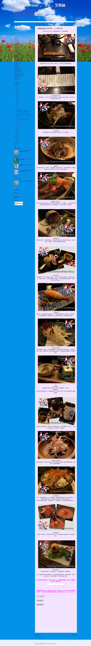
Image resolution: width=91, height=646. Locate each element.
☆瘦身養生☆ (16, 65)
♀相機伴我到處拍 (17, 76)
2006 (16, 140)
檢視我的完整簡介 (17, 189)
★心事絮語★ (16, 44)
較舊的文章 (74, 635)
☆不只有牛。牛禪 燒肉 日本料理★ (22, 113)
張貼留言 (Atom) (40, 637)
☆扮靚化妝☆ (16, 57)
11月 (17, 94)
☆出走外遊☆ (16, 55)
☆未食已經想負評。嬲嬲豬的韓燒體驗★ (23, 111)
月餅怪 (16, 176)
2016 (16, 91)
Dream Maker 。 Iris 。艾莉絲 (39, 5)
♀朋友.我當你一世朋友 (18, 74)
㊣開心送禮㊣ (16, 79)
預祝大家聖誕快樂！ (17, 178)
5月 (17, 103)
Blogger (54, 643)
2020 (16, 84)
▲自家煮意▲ (16, 41)
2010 (16, 133)
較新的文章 (38, 635)
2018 (16, 88)
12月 (17, 93)
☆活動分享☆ (16, 62)
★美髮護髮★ (16, 51)
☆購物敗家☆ (16, 66)
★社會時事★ (16, 49)
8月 (17, 98)
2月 (17, 108)
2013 (16, 128)
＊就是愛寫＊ (16, 40)
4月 (17, 105)
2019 (16, 86)
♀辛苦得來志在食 (17, 73)
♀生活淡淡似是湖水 (17, 71)
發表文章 (17, 202)
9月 (17, 96)
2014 (16, 126)
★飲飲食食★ (16, 52)
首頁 (56, 635)
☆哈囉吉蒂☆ (16, 60)
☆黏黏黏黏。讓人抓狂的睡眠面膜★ (25, 181)
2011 (16, 131)
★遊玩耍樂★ (16, 54)
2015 (16, 124)
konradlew (47, 643)
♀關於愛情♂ (16, 77)
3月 (17, 106)
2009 (16, 135)
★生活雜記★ (16, 46)
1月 (17, 122)
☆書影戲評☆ (16, 63)
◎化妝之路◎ (16, 43)
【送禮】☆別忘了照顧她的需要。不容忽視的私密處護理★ (25, 151)
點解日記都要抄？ (17, 156)
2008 (16, 136)
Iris (16, 188)
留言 (16, 204)
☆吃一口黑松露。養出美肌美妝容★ (22, 117)
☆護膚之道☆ (16, 68)
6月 (17, 101)
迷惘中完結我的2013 (17, 148)
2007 (16, 138)
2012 (16, 130)
